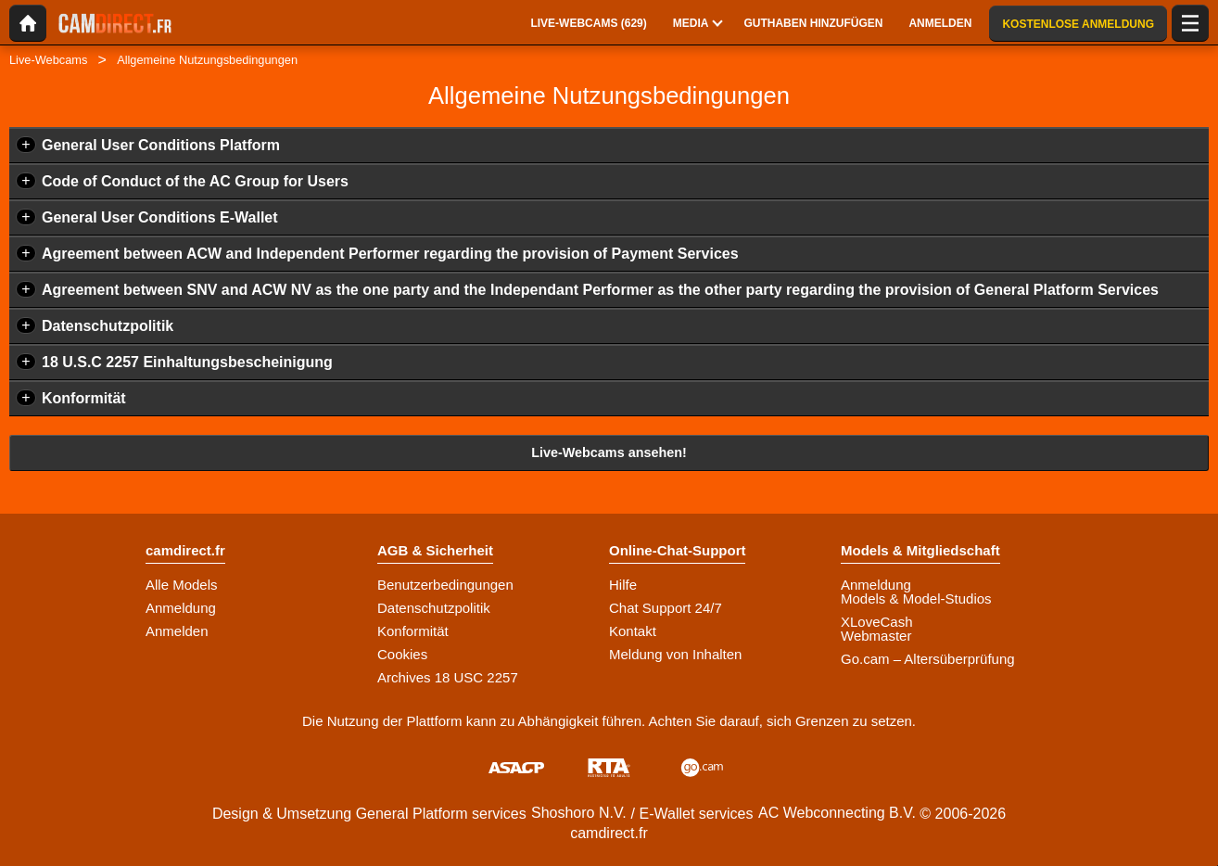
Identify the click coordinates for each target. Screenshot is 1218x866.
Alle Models (182, 584)
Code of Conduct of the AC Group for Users (195, 181)
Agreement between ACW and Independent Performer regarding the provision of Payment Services (390, 253)
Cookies (402, 654)
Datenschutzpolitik (107, 326)
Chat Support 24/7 (665, 608)
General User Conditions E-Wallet (160, 217)
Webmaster (876, 635)
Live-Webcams (48, 60)
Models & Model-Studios (916, 598)
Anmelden (177, 631)
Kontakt (632, 631)
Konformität (84, 398)
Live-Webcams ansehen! (609, 452)
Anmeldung (181, 608)
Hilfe (623, 584)
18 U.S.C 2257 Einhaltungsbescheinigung (187, 362)
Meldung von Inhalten (675, 654)
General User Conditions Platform (161, 145)
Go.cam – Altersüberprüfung (928, 659)
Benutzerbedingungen (445, 584)
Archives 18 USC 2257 (447, 677)
